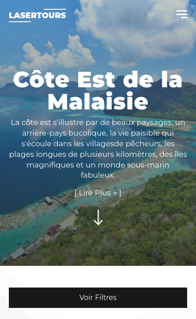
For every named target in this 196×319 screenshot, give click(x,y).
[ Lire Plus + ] (97, 192)
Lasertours (37, 15)
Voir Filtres (97, 297)
